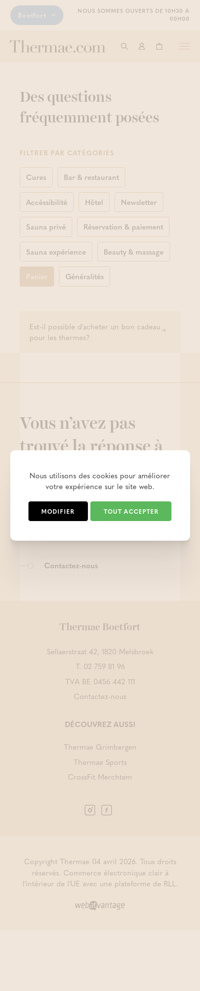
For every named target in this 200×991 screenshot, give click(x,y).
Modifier (58, 511)
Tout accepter (131, 511)
